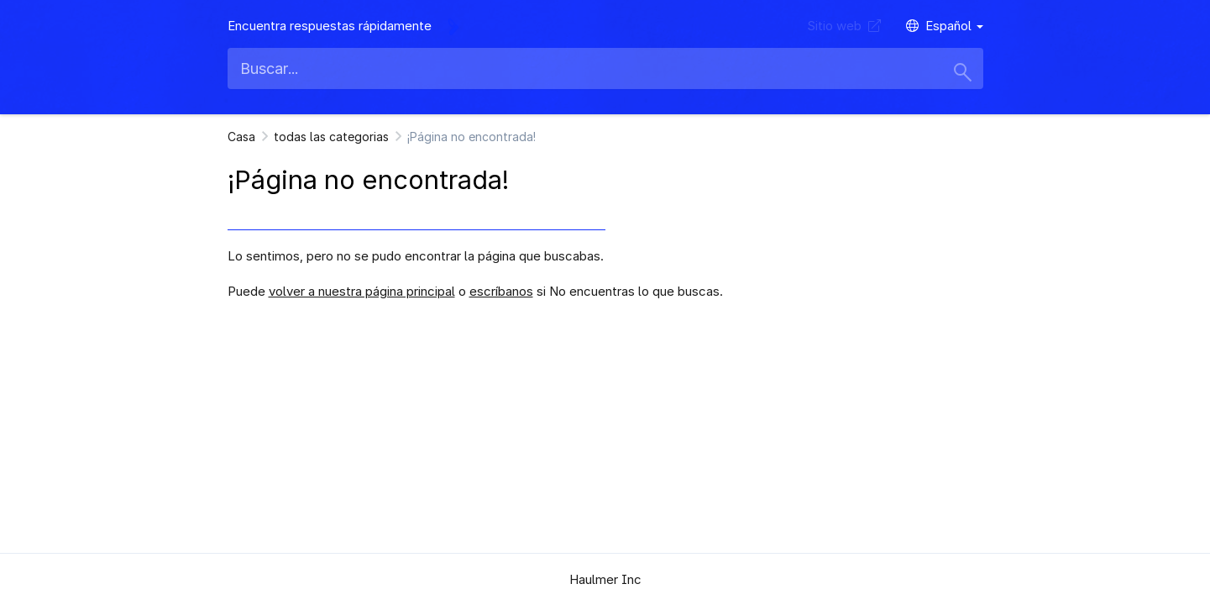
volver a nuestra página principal (362, 291)
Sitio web (844, 26)
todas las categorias (331, 136)
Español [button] (944, 26)
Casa (241, 136)
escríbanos (501, 291)
